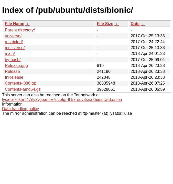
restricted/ (14, 42)
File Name (14, 23)
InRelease (14, 77)
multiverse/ (15, 47)
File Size (105, 23)
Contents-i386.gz (20, 83)
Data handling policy (20, 109)
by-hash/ (12, 59)
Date (135, 23)
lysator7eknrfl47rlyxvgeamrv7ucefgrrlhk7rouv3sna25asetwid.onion (62, 99)
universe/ (13, 36)
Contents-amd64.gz (23, 89)
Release (12, 71)
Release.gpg (16, 65)
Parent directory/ (20, 30)
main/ (10, 53)
